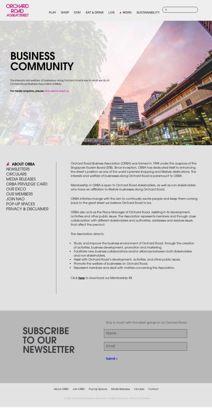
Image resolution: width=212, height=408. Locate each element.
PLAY (52, 12)
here (81, 278)
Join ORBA (79, 389)
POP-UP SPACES (20, 204)
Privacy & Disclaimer (140, 398)
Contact (153, 389)
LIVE (111, 12)
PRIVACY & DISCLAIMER (27, 209)
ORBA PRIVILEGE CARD (26, 184)
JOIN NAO (15, 199)
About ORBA (23, 164)
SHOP (65, 12)
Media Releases (21, 179)
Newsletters (18, 169)
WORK (127, 12)
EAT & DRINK (95, 12)
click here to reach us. (56, 91)
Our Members (19, 194)
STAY (77, 12)
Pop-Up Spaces (98, 389)
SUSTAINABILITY (148, 12)
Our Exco (16, 189)
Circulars (16, 174)
